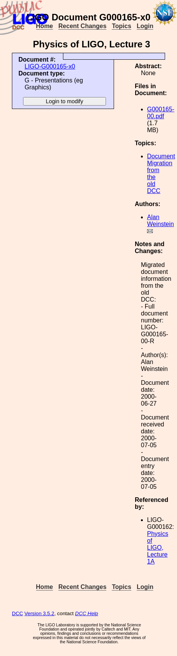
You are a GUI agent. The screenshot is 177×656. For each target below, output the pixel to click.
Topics (121, 26)
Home (44, 26)
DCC (17, 613)
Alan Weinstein (160, 220)
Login (145, 26)
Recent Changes (82, 26)
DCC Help (86, 613)
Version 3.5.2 (40, 613)
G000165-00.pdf (160, 112)
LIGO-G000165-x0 (50, 66)
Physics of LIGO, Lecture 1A (157, 547)
